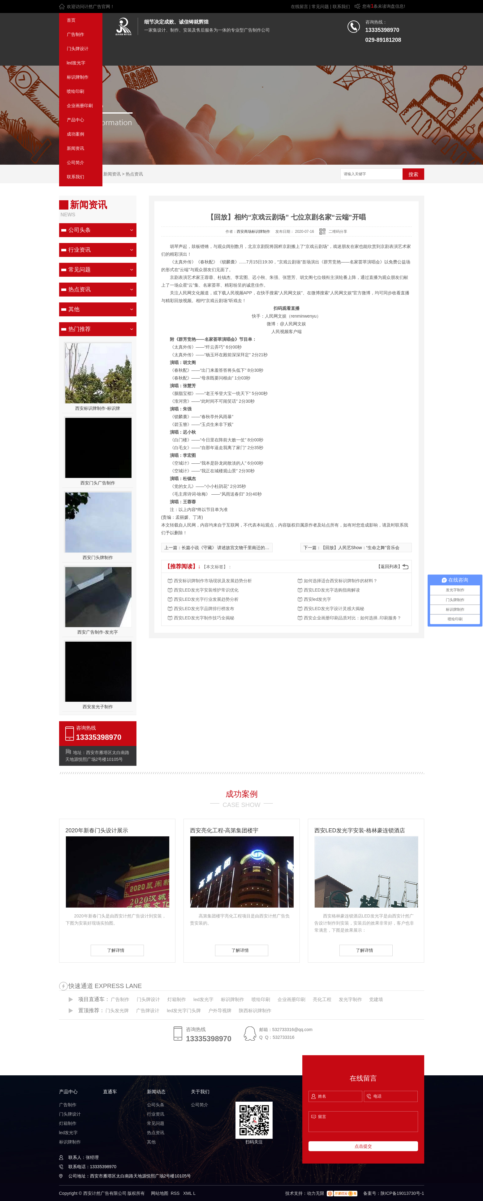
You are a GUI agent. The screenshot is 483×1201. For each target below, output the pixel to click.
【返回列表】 (389, 566)
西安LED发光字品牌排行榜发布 (204, 608)
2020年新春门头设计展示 (97, 830)
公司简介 (75, 162)
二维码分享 (338, 231)
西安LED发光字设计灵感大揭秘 (334, 608)
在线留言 (299, 6)
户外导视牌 (219, 1010)
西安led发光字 (317, 599)
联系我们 (341, 6)
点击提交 (363, 1146)
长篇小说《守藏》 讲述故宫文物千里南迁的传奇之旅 (232, 547)
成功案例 (75, 134)
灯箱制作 (176, 999)
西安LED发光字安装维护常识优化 (206, 589)
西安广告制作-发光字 (97, 632)
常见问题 (320, 6)
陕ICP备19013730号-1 (402, 1193)
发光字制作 (350, 999)
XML (188, 1193)
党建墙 (376, 999)
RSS (176, 1193)
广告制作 (75, 34)
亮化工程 (322, 999)
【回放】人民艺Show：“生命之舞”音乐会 (360, 547)
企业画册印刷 (80, 105)
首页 (71, 20)
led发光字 (76, 62)
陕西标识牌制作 (255, 1010)
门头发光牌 (117, 1010)
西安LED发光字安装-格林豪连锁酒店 (359, 830)
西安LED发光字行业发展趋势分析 (206, 599)
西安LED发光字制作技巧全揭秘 (204, 617)
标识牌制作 (77, 77)
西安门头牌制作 (98, 557)
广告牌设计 (147, 1010)
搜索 (413, 174)
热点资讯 (134, 173)
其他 (74, 309)
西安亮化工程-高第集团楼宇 (224, 830)
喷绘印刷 (75, 91)
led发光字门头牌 (184, 1010)
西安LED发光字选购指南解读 (332, 589)
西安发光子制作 (98, 706)
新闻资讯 (75, 148)
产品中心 (75, 119)
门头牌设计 (77, 48)
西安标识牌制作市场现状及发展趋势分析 (213, 580)
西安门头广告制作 (97, 482)
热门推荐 (79, 329)
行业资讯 (79, 250)
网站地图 (159, 1193)
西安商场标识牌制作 (253, 231)
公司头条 (79, 230)
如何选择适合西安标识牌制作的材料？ (340, 580)
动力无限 (315, 1193)
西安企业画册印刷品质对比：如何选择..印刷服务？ (353, 617)
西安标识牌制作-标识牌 (97, 408)
